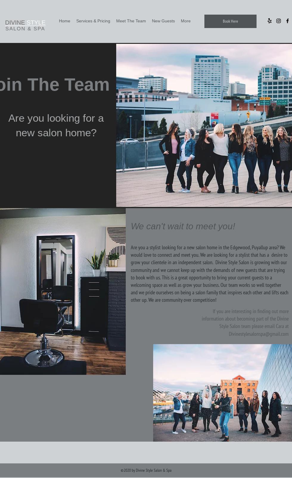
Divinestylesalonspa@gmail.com (259, 333)
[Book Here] (230, 21)
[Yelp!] (270, 21)
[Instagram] (279, 21)
